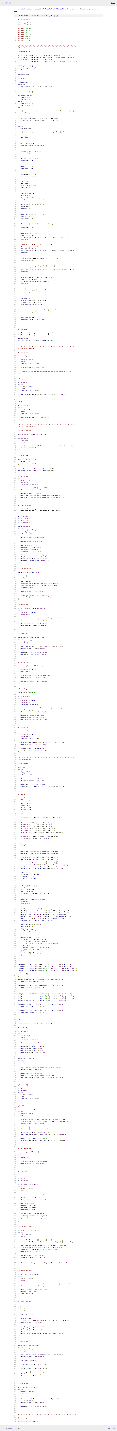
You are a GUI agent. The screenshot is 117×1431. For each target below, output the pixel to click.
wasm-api (95, 9)
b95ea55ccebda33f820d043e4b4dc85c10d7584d (45, 9)
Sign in (113, 3)
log (56, 16)
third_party (71, 9)
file (51, 16)
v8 (79, 9)
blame (61, 16)
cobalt (16, 9)
